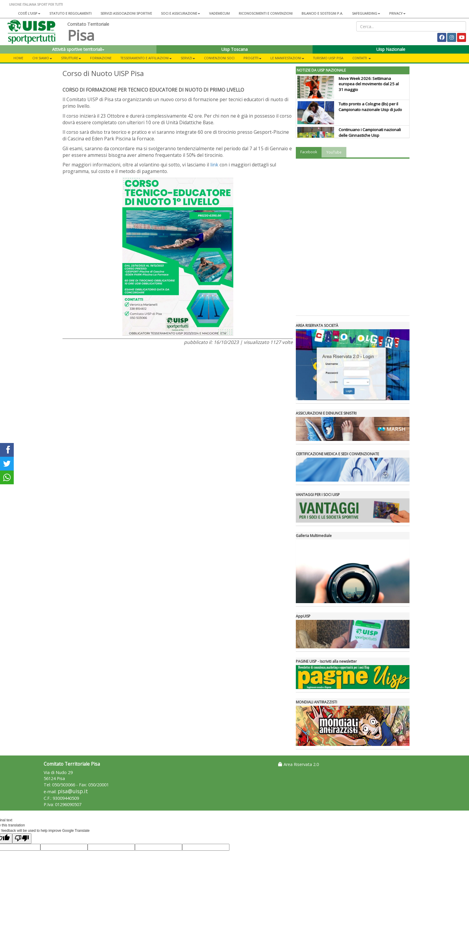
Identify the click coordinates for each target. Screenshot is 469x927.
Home (18, 58)
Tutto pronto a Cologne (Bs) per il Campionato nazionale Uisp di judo (370, 106)
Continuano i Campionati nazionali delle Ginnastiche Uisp (370, 132)
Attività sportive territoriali (78, 49)
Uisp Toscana (234, 49)
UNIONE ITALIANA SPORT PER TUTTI (36, 4)
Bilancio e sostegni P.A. (322, 13)
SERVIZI (188, 58)
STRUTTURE (71, 58)
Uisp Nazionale (390, 49)
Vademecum (219, 13)
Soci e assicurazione (180, 13)
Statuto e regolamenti (70, 13)
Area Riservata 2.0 (298, 764)
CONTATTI (361, 58)
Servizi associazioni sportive (126, 13)
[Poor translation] (21, 838)
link (214, 164)
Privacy (397, 13)
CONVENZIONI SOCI (219, 58)
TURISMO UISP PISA (328, 58)
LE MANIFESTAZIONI (287, 58)
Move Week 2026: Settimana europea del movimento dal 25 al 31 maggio (369, 84)
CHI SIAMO (42, 58)
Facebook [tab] (308, 151)
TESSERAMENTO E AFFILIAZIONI (146, 58)
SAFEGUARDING (366, 13)
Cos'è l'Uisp (29, 13)
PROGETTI (252, 58)
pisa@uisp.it (73, 791)
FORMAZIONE (101, 58)
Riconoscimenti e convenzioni (266, 13)
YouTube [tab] (334, 152)
